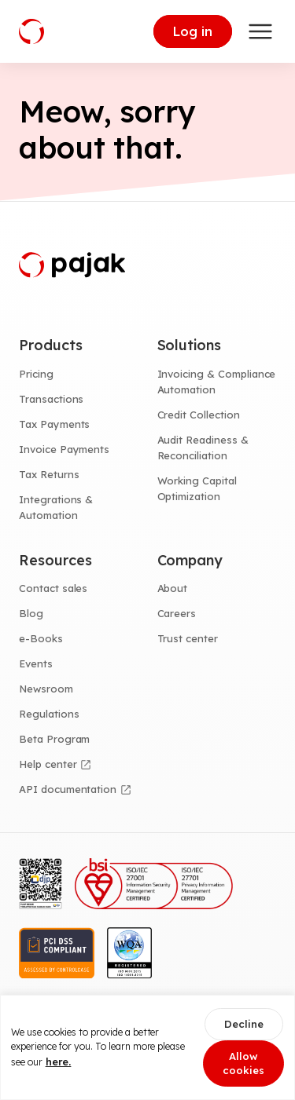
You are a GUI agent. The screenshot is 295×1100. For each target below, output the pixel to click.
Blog (31, 613)
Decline (244, 1024)
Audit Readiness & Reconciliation (203, 447)
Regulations (49, 713)
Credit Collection (198, 414)
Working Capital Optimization (197, 488)
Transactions (51, 399)
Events (36, 663)
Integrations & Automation (56, 507)
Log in (192, 31)
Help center (47, 764)
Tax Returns (49, 474)
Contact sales (53, 588)
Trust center (187, 638)
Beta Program (54, 739)
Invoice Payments (64, 449)
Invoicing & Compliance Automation (216, 381)
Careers (177, 613)
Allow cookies (243, 1063)
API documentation (67, 789)
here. (59, 1061)
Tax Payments (54, 424)
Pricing (36, 373)
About (172, 588)
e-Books (41, 638)
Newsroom (46, 688)
